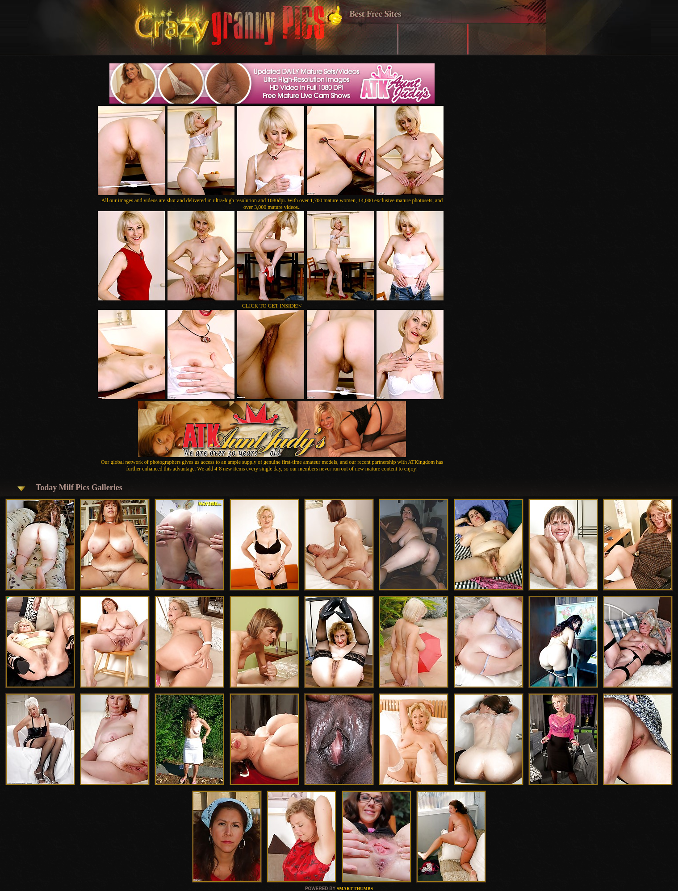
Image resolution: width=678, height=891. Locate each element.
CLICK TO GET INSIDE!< (272, 306)
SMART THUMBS (355, 888)
